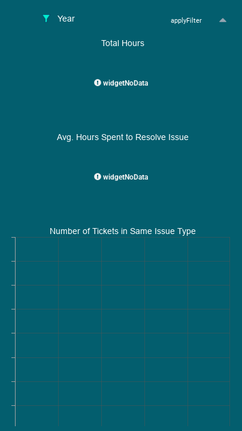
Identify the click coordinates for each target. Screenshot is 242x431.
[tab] (58, 20)
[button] (222, 20)
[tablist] (76, 20)
